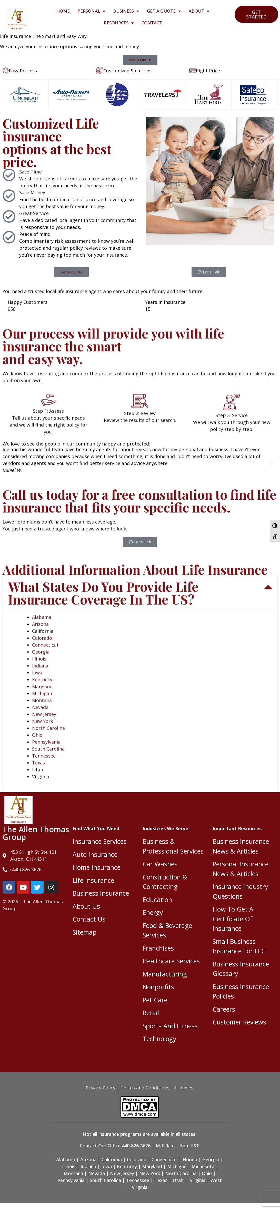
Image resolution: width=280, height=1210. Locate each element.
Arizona (40, 787)
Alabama (41, 780)
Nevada (96, 1173)
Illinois (68, 1166)
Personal (91, 11)
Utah (178, 1180)
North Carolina (181, 1173)
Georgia (210, 1159)
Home (63, 11)
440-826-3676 (136, 1146)
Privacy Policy (100, 1088)
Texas (160, 1180)
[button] (8, 463)
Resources (119, 23)
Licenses (184, 1088)
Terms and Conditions (145, 1088)
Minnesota (203, 1166)
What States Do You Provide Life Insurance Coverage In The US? (103, 756)
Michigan (176, 1166)
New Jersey (122, 1173)
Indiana (88, 1166)
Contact (152, 23)
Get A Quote (164, 11)
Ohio (207, 1173)
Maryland (152, 1166)
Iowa (106, 1166)
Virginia (197, 1180)
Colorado (136, 1159)
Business (126, 11)
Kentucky (127, 1166)
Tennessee (137, 1180)
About (199, 11)
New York (149, 1173)
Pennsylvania (71, 1180)
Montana (73, 1173)
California (112, 1159)
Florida (190, 1159)
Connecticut (164, 1159)
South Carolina (105, 1180)
